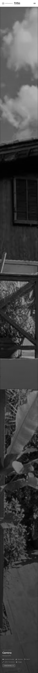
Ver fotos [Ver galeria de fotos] (9, 667)
